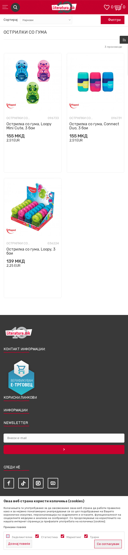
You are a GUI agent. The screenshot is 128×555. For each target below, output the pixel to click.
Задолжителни (22, 537)
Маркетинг (73, 537)
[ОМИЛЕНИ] (106, 6)
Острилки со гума (18, 118)
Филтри (112, 20)
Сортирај (11, 19)
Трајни (94, 537)
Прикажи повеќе (15, 527)
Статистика (49, 537)
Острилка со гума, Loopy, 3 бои (30, 251)
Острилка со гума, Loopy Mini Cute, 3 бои (29, 126)
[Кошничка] (118, 6)
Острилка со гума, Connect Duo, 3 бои (94, 126)
